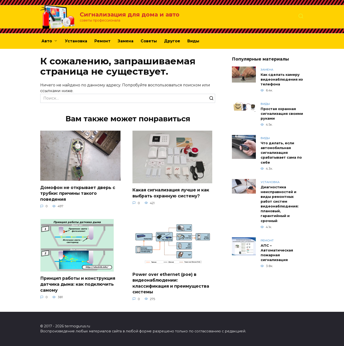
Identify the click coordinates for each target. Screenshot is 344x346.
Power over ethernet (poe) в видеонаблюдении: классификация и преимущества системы (170, 283)
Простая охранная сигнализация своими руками (282, 114)
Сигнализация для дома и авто (129, 14)
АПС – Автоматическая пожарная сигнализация (277, 252)
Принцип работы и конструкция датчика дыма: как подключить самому (77, 284)
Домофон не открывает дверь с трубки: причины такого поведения (77, 193)
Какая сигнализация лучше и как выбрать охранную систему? (170, 192)
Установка (76, 41)
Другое (172, 41)
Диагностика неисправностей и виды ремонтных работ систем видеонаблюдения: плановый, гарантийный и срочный (279, 204)
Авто (46, 41)
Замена (125, 41)
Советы (149, 41)
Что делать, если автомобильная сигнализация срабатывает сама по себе (281, 153)
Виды (193, 41)
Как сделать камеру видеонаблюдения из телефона (282, 79)
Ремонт (102, 41)
